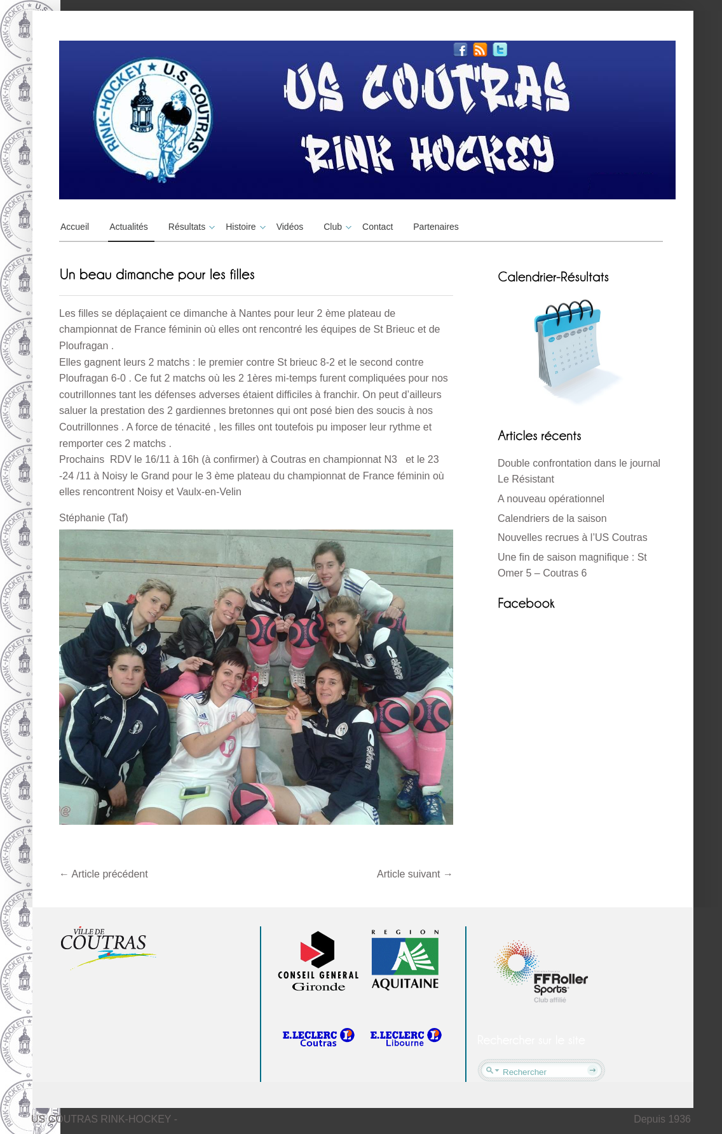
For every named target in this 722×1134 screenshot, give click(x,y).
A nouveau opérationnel (551, 498)
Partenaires (436, 227)
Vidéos (290, 227)
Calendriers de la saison (552, 518)
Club (336, 227)
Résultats (190, 227)
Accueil (74, 227)
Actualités (128, 227)
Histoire (244, 227)
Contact (377, 227)
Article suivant (415, 874)
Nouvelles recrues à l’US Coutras (573, 537)
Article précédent (103, 874)
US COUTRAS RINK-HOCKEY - (104, 1119)
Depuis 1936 (662, 1119)
